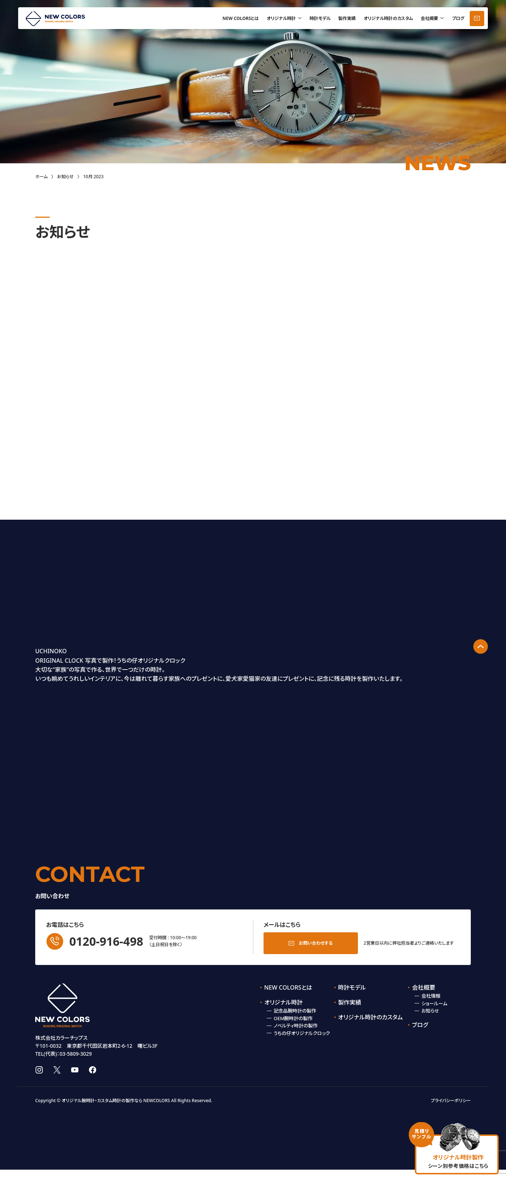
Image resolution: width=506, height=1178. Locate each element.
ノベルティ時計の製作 (296, 1023)
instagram (39, 1078)
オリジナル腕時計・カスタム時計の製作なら (102, 1109)
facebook (92, 1078)
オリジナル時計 (281, 18)
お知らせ (65, 176)
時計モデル (320, 18)
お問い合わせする (315, 941)
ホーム (41, 176)
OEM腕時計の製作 (293, 1016)
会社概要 (429, 18)
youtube (74, 1078)
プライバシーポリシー (451, 1109)
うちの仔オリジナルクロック (302, 1031)
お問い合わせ (477, 18)
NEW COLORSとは (241, 18)
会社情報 (430, 993)
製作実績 (347, 18)
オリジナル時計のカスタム (388, 18)
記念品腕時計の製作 (295, 1008)
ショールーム (434, 1001)
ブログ (458, 18)
